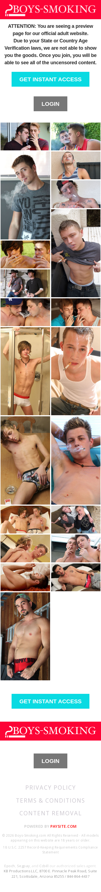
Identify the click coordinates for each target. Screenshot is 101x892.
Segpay (23, 865)
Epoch (9, 865)
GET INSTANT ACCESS (50, 79)
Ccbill (43, 865)
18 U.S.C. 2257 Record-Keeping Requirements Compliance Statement (50, 849)
